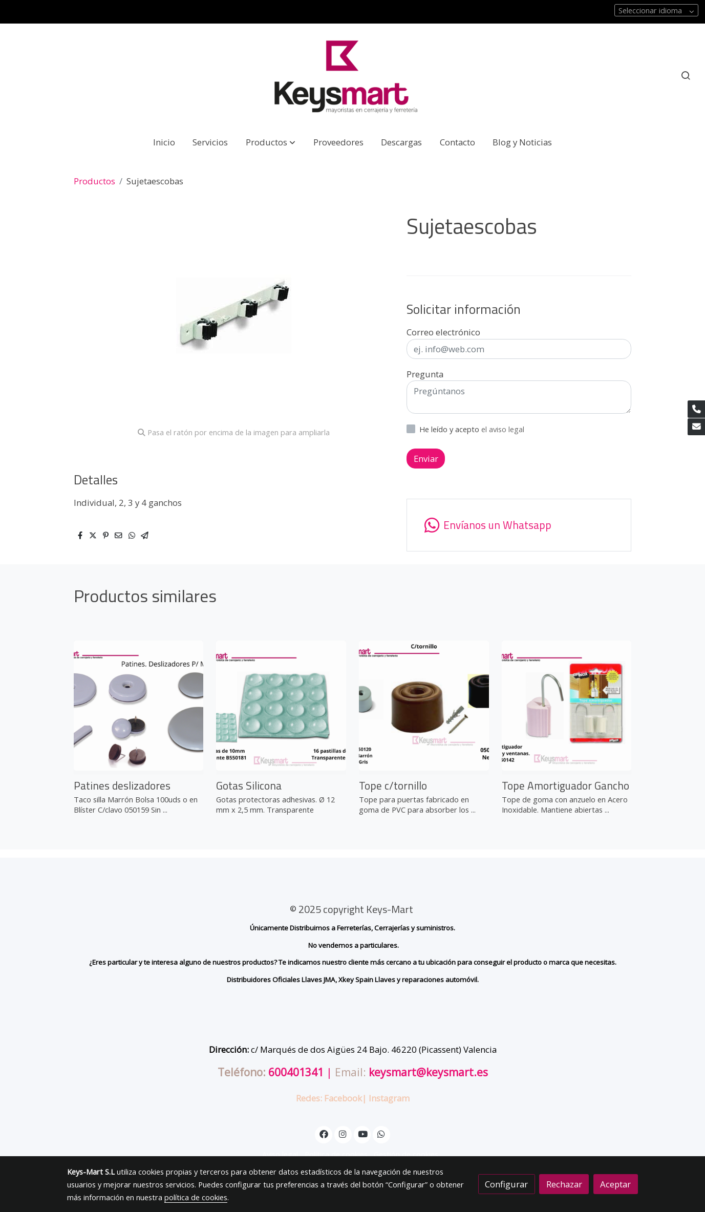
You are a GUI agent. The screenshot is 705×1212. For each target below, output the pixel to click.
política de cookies (195, 1197)
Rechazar (564, 1184)
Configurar (506, 1184)
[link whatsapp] (519, 525)
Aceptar (615, 1184)
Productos (94, 181)
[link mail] (696, 427)
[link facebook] (323, 1133)
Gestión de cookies (406, 1154)
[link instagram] (343, 1133)
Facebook (343, 1098)
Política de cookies (336, 1154)
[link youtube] (363, 1133)
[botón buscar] (685, 75)
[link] (353, 75)
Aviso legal (280, 1154)
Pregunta (425, 374)
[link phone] (696, 409)
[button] (270, 142)
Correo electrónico (443, 332)
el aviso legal (502, 429)
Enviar (426, 458)
